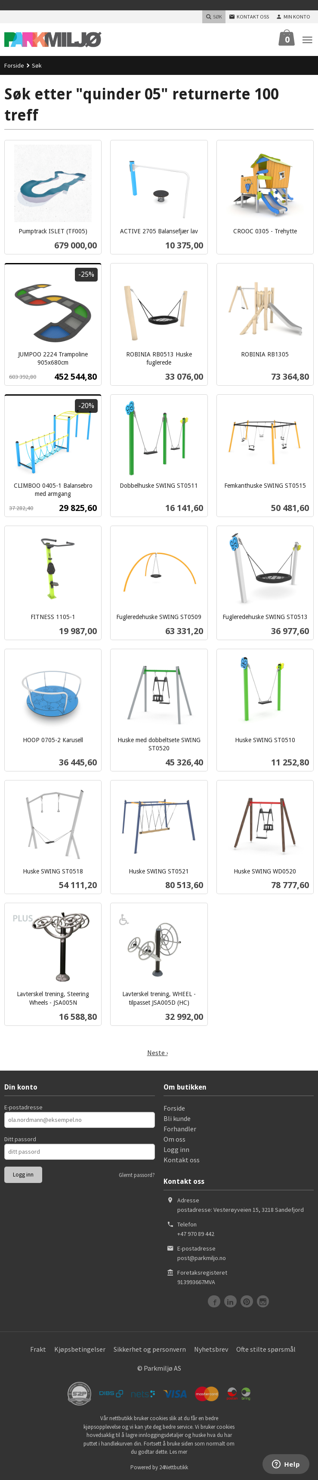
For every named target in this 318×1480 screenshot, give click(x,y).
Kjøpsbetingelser (79, 1349)
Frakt (38, 1349)
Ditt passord (20, 1139)
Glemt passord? (137, 1175)
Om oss (174, 1139)
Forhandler (180, 1128)
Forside (14, 65)
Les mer (178, 1451)
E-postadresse (23, 1107)
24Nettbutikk (173, 1467)
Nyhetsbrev (211, 1349)
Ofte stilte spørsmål (266, 1349)
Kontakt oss (182, 1159)
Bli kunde (177, 1118)
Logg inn (176, 1149)
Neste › (157, 1052)
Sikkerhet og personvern (150, 1349)
